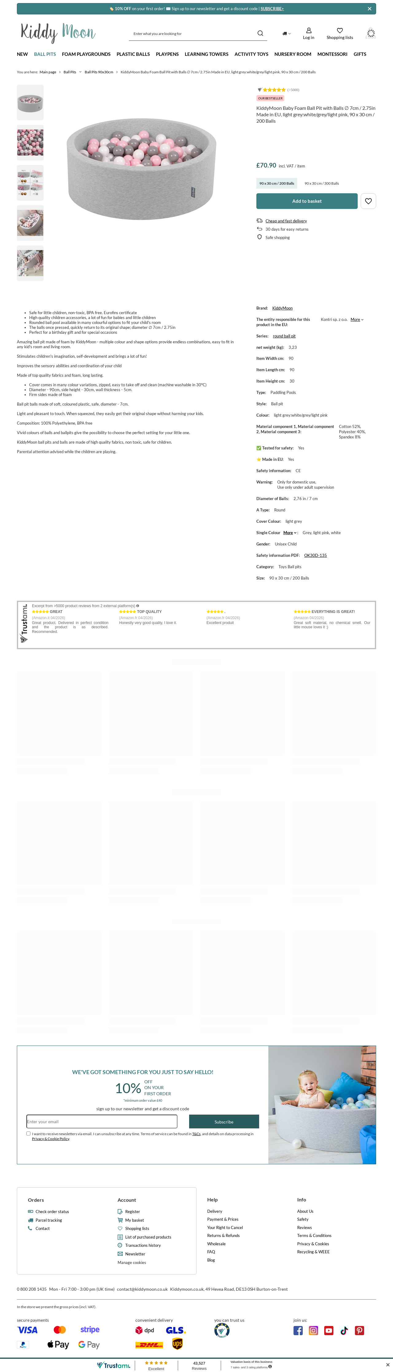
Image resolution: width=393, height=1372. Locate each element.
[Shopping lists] (340, 33)
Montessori (332, 54)
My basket (134, 1220)
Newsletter (135, 1254)
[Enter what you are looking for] (198, 33)
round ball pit (284, 335)
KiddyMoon (282, 308)
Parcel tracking (49, 1220)
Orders (36, 1200)
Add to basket (307, 201)
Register (132, 1211)
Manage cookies (132, 1262)
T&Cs (196, 1133)
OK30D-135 (315, 555)
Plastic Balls (133, 54)
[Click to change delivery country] (286, 33)
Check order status (52, 1211)
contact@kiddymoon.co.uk (142, 1289)
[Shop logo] (58, 33)
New (22, 54)
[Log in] (308, 33)
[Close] (369, 9)
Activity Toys (251, 54)
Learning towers (206, 54)
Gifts (360, 54)
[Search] (260, 33)
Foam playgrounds (86, 54)
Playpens (167, 54)
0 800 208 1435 (32, 1289)
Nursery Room (292, 54)
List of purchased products (148, 1237)
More (355, 319)
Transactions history (143, 1245)
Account (127, 1200)
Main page (48, 72)
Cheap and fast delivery (286, 220)
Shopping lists (137, 1228)
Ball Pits (45, 54)
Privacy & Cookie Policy (50, 1138)
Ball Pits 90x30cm (99, 72)
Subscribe (224, 1121)
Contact (43, 1228)
